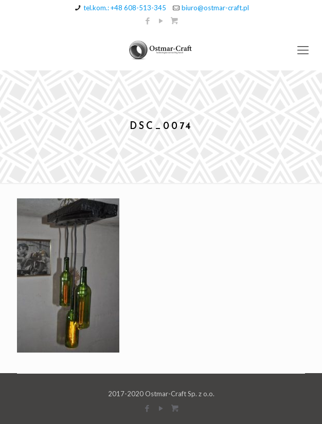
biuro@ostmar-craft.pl (215, 8)
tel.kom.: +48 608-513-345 (124, 8)
